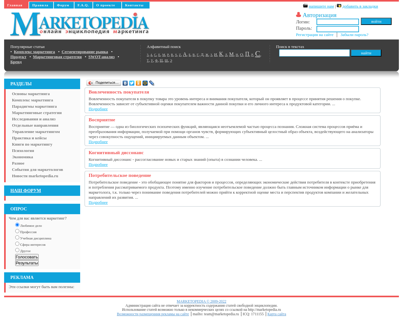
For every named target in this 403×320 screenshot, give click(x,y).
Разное (18, 163)
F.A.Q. (83, 5)
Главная (14, 5)
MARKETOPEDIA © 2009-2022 (202, 301)
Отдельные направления (35, 125)
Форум (63, 5)
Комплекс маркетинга (32, 100)
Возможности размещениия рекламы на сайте (153, 314)
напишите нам (321, 6)
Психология (23, 150)
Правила (40, 5)
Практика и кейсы (29, 138)
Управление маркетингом (36, 131)
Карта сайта (276, 314)
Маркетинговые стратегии (37, 112)
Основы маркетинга (31, 93)
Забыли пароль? (354, 34)
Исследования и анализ (33, 119)
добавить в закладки (360, 6)
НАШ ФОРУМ (25, 190)
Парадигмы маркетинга (34, 106)
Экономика (22, 156)
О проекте (105, 5)
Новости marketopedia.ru (35, 175)
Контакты (134, 5)
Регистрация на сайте (314, 34)
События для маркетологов (37, 169)
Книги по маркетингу (32, 144)
